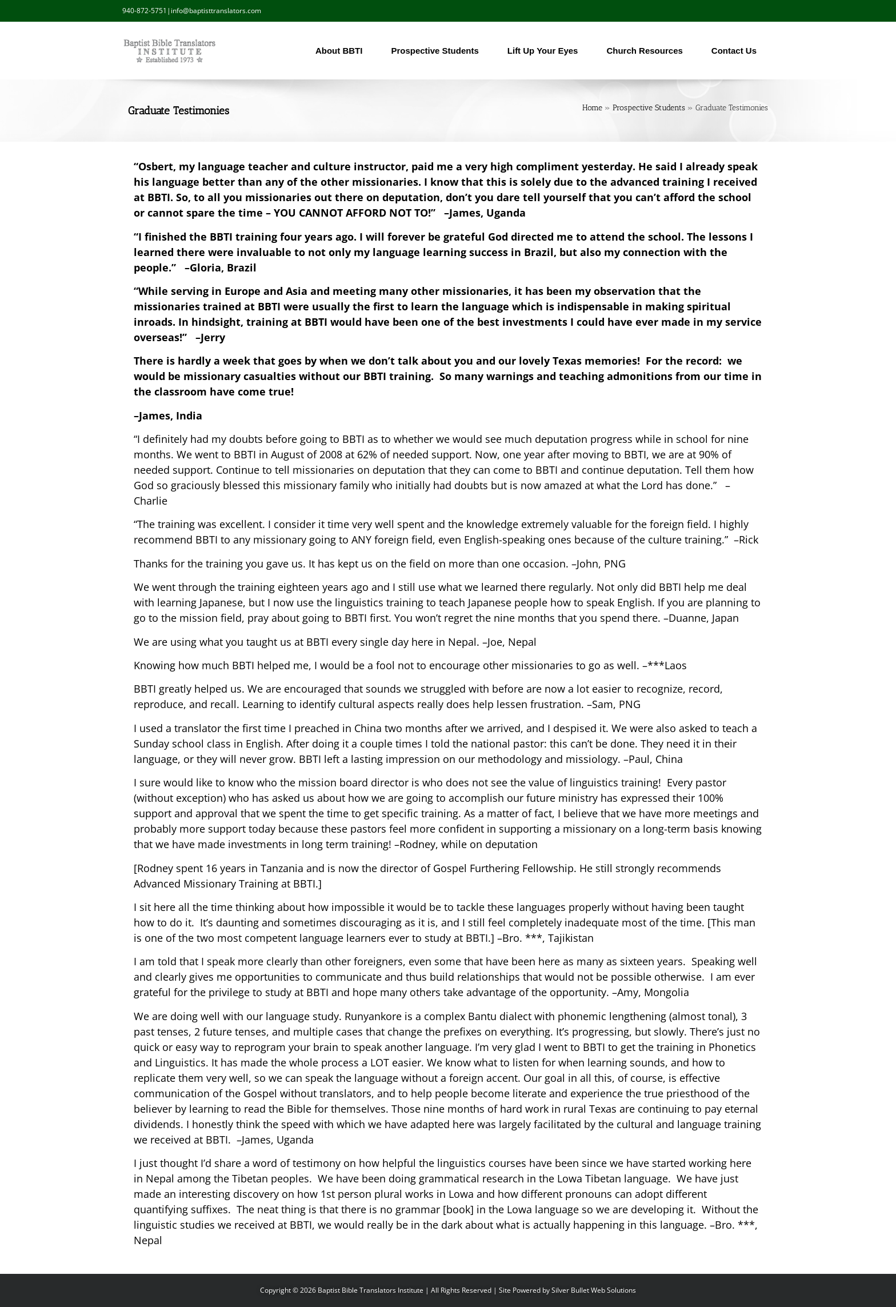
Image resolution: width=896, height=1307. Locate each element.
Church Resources (647, 51)
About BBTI (341, 51)
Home (592, 108)
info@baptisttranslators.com (216, 10)
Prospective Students (437, 51)
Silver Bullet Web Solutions (593, 1290)
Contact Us (736, 51)
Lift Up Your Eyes (545, 51)
